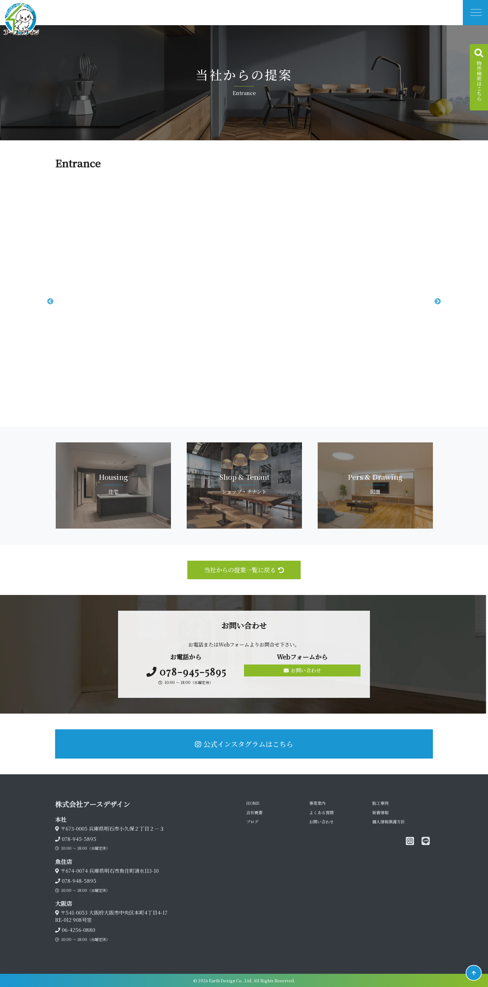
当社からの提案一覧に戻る (244, 569)
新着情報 (380, 813)
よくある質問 (321, 813)
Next (437, 301)
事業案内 (317, 803)
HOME (252, 803)
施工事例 (380, 803)
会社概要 (254, 813)
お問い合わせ (302, 670)
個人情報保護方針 (388, 822)
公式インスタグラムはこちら (244, 744)
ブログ (252, 822)
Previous (50, 301)
